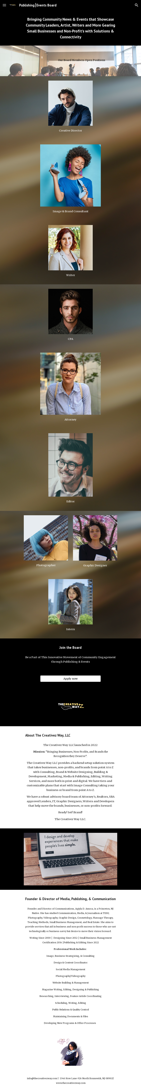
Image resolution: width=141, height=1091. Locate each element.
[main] (70, 28)
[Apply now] (70, 678)
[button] (4, 5)
